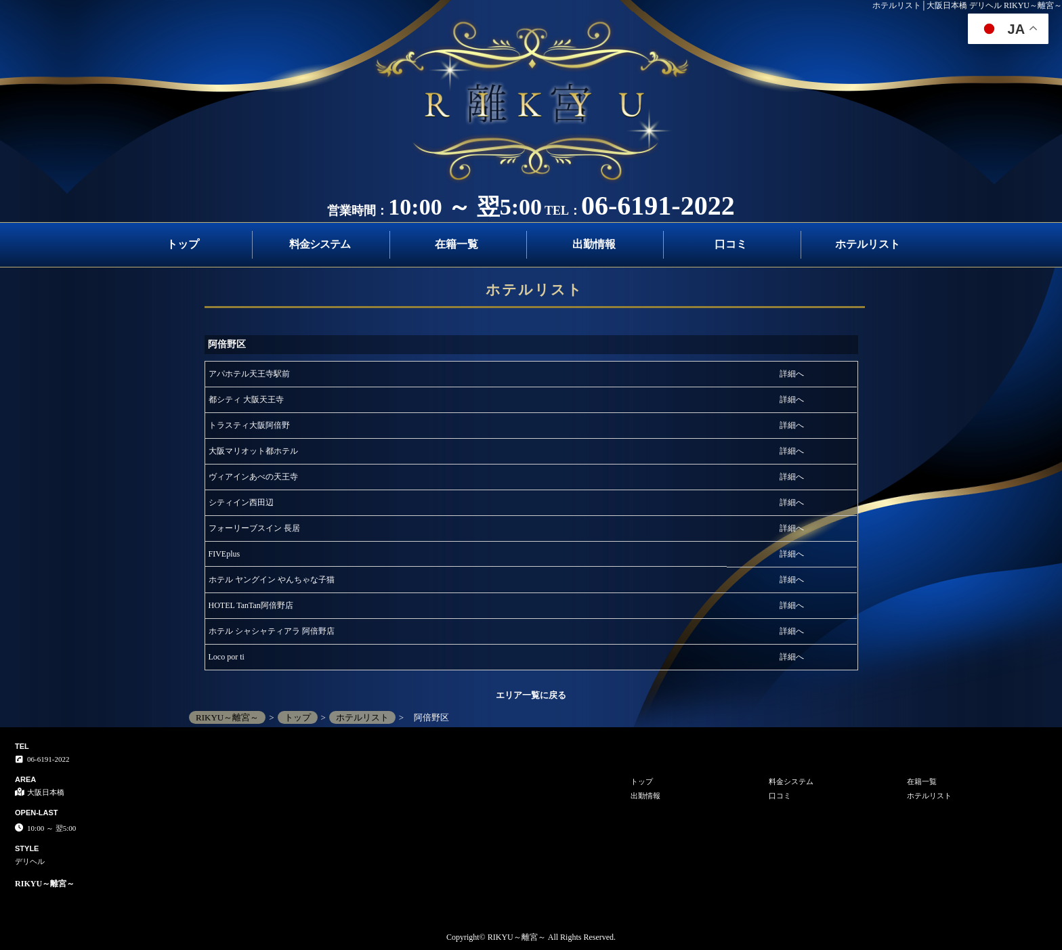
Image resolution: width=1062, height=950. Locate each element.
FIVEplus (224, 554)
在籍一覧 (456, 244)
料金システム (319, 244)
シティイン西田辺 (241, 502)
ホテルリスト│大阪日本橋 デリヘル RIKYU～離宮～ (967, 5)
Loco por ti (227, 657)
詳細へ (792, 374)
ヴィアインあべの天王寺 (253, 476)
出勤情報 (594, 244)
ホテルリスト (867, 244)
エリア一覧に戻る (531, 695)
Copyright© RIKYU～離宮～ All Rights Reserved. (531, 937)
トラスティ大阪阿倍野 (249, 425)
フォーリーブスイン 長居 (254, 528)
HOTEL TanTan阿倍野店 (251, 605)
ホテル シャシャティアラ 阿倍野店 (272, 631)
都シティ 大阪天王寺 (246, 399)
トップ (183, 244)
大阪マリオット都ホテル (253, 451)
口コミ (731, 244)
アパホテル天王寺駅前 (249, 374)
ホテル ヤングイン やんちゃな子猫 (272, 579)
